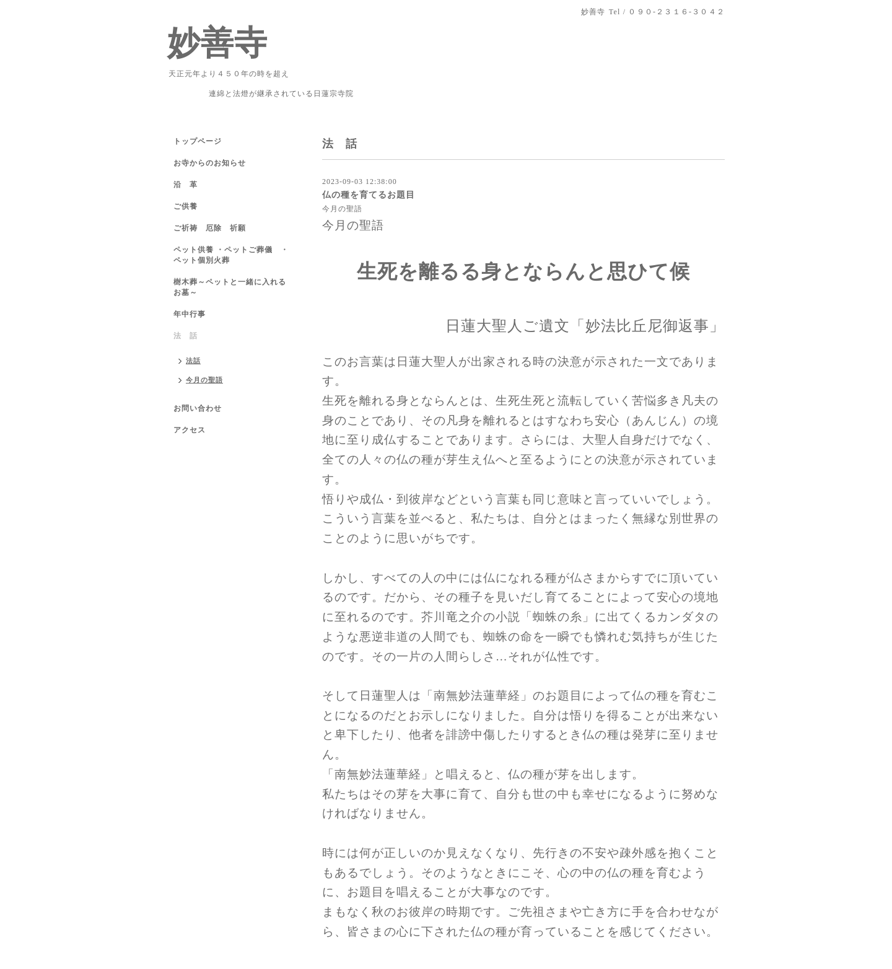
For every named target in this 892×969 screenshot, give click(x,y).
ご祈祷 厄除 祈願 (209, 228)
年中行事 (189, 314)
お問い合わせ (197, 408)
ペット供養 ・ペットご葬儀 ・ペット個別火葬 (231, 255)
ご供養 (185, 206)
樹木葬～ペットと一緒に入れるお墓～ (229, 287)
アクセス (189, 430)
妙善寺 (217, 43)
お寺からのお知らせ (209, 163)
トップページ (197, 141)
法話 (193, 360)
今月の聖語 (342, 208)
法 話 (185, 335)
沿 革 (185, 184)
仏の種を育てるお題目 (368, 195)
